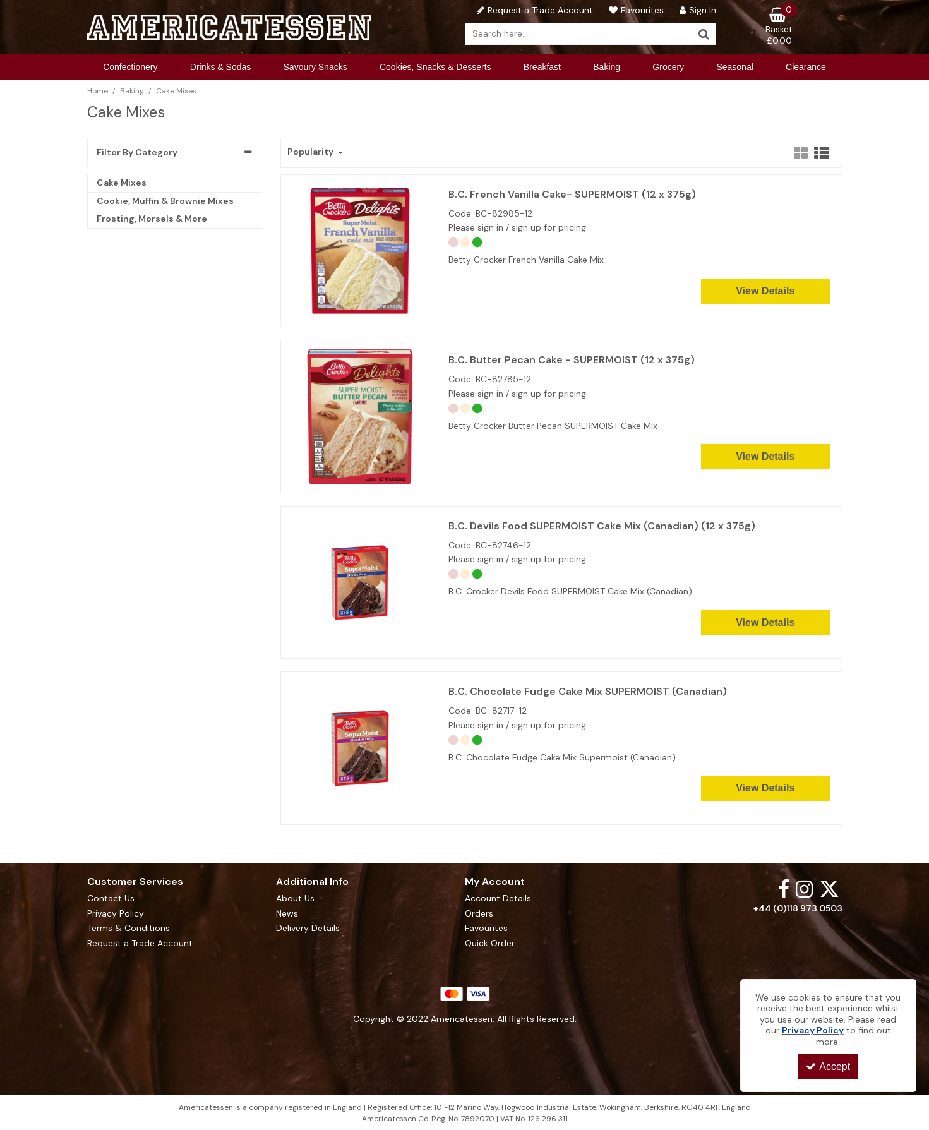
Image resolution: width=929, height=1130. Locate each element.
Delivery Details (308, 928)
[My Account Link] (696, 10)
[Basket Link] (779, 26)
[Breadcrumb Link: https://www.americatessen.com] (97, 90)
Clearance (806, 67)
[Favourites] (635, 10)
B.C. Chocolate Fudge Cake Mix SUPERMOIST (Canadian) (587, 691)
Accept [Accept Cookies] (828, 1066)
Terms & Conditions (128, 928)
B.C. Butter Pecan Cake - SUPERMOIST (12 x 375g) (571, 360)
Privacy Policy (115, 913)
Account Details (498, 898)
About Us (295, 898)
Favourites (486, 928)
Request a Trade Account (140, 943)
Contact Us (111, 898)
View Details (765, 291)
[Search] (578, 34)
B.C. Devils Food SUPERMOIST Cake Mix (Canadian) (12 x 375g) (601, 526)
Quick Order (490, 943)
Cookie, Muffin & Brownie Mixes (165, 201)
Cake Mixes (122, 182)
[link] (783, 888)
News (287, 913)
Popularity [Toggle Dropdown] (311, 152)
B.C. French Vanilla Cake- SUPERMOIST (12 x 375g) (572, 194)
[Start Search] (704, 34)
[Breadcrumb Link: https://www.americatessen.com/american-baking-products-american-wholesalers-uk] (132, 90)
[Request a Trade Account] (533, 10)
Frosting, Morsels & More (152, 218)
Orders (479, 913)
